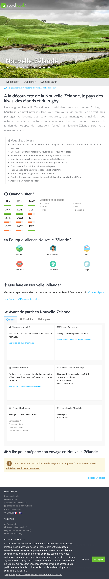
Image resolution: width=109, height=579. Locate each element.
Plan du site (10, 524)
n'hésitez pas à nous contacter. (23, 468)
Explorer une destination (15, 503)
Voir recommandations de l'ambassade (74, 340)
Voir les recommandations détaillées (25, 386)
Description (12, 81)
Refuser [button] (85, 559)
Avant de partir (48, 81)
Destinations (27, 88)
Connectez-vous (12, 509)
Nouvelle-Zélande (40, 88)
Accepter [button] (98, 559)
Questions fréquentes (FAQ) (17, 530)
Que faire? (30, 81)
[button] (8, 39)
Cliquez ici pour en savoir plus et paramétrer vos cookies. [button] (33, 574)
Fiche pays (52, 88)
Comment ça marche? (15, 527)
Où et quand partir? (13, 88)
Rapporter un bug (13, 533)
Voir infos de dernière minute (21, 343)
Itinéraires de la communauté (18, 506)
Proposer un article (95, 478)
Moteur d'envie (11, 496)
